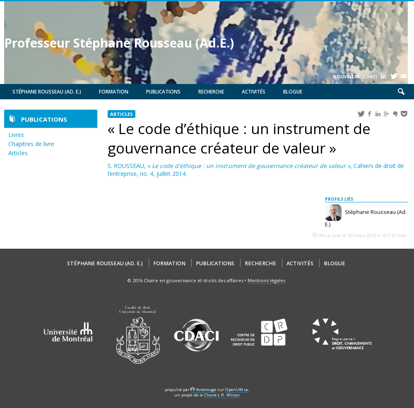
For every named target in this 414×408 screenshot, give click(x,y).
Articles (18, 153)
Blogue (292, 91)
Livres (16, 135)
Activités (253, 91)
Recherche (211, 91)
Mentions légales (266, 280)
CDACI (370, 76)
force (206, 389)
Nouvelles (346, 76)
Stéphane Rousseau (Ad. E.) (46, 91)
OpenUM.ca (236, 389)
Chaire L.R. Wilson (222, 395)
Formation (113, 91)
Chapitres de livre (31, 144)
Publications (163, 91)
